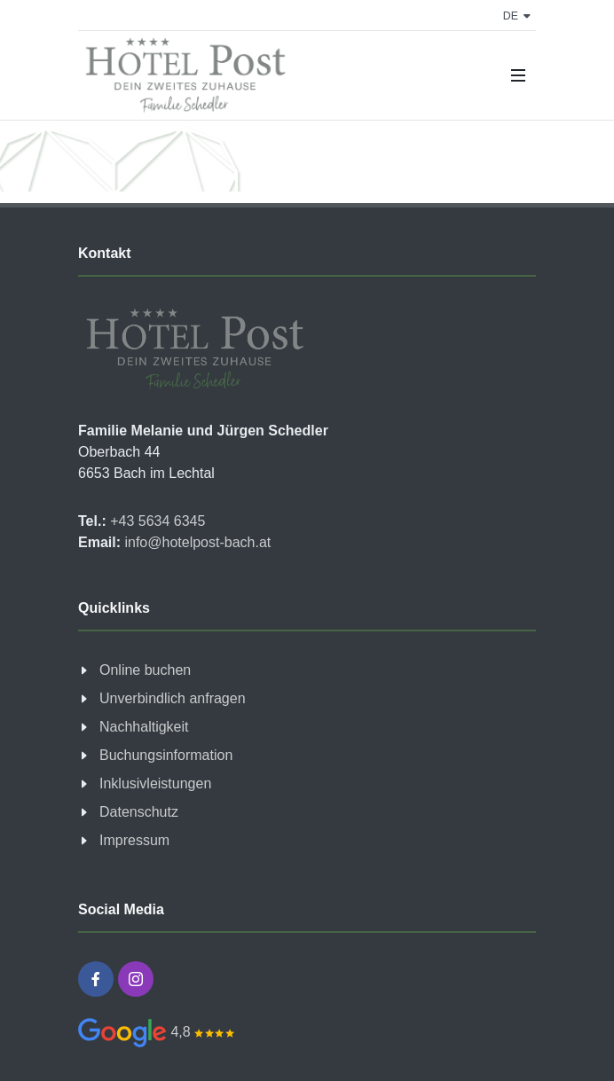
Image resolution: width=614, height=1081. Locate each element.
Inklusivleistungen (155, 783)
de (517, 16)
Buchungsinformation (165, 755)
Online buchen (145, 670)
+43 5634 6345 (156, 521)
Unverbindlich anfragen (172, 698)
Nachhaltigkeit (144, 726)
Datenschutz (138, 811)
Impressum (134, 840)
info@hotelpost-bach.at (196, 542)
